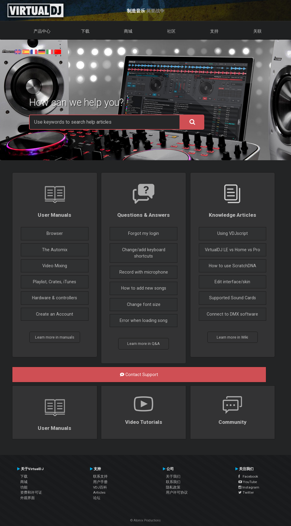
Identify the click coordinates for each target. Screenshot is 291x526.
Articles (99, 492)
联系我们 (173, 482)
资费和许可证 (31, 492)
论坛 (96, 498)
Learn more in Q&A (143, 343)
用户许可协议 (177, 492)
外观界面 (27, 498)
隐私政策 (173, 487)
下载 (85, 31)
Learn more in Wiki (232, 337)
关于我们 (173, 476)
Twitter (246, 492)
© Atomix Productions (145, 520)
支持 (214, 31)
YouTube (247, 482)
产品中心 (42, 31)
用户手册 (100, 482)
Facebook (248, 476)
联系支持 (100, 476)
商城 (128, 31)
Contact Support (139, 374)
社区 (171, 31)
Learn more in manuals (54, 337)
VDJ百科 (100, 487)
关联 (257, 31)
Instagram (248, 487)
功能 (23, 487)
